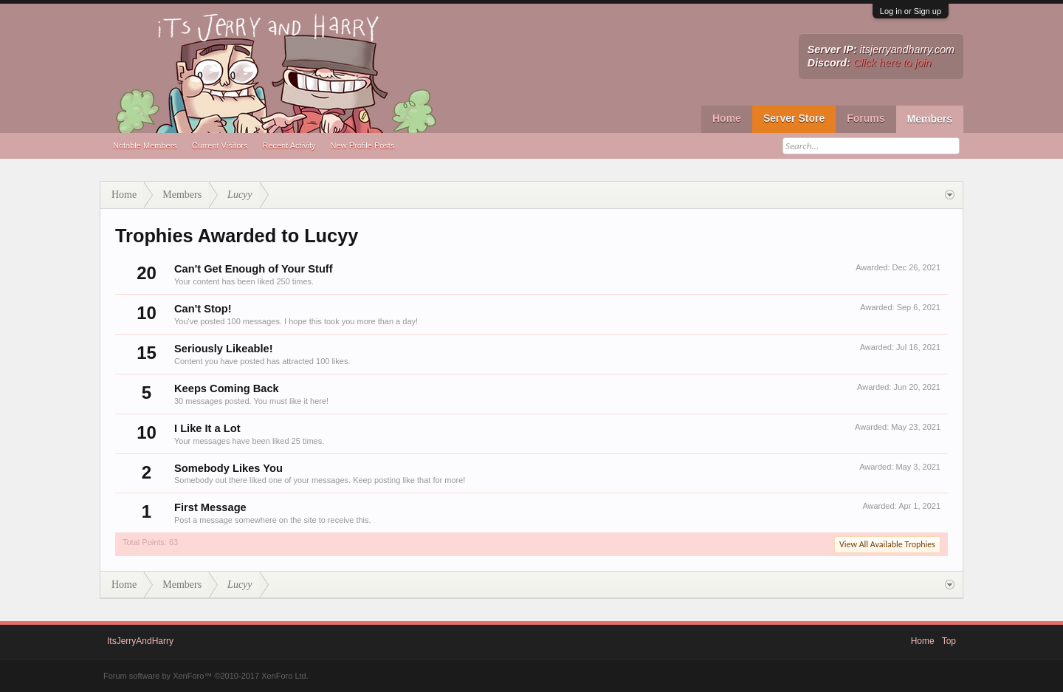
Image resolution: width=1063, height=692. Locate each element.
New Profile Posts (363, 145)
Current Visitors (220, 145)
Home (726, 118)
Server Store (794, 118)
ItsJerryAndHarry (140, 641)
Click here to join (892, 63)
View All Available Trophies (887, 544)
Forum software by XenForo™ (206, 675)
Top (949, 641)
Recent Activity (288, 145)
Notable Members (145, 145)
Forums (865, 118)
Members (929, 119)
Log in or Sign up (910, 11)
